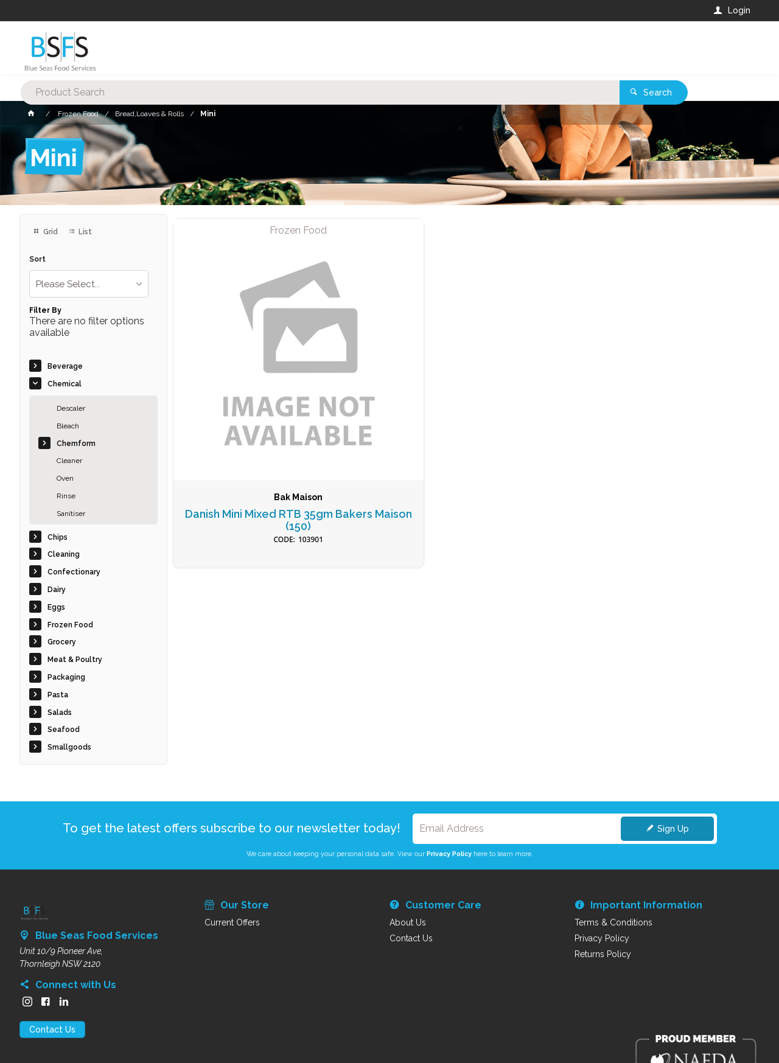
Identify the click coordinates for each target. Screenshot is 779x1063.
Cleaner (69, 460)
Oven (65, 478)
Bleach (68, 426)
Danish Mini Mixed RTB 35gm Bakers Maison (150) (241, 412)
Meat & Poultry (74, 659)
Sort (37, 259)
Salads (59, 712)
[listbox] (88, 284)
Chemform (76, 443)
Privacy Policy (449, 853)
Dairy (56, 589)
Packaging (66, 677)
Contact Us (52, 1029)
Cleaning (63, 554)
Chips (57, 537)
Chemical (64, 384)
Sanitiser (71, 513)
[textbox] (340, 49)
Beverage (65, 366)
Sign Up (673, 829)
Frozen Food (70, 625)
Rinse (66, 496)
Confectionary (73, 572)
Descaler (71, 408)
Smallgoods (69, 747)
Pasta (57, 695)
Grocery (61, 642)
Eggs (56, 607)
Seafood (63, 729)
